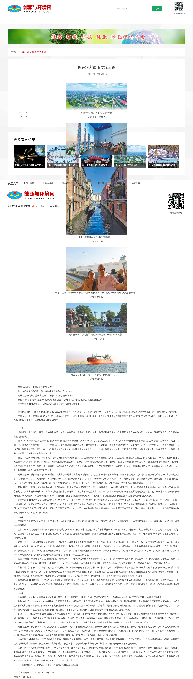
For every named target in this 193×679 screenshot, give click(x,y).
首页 (13, 52)
